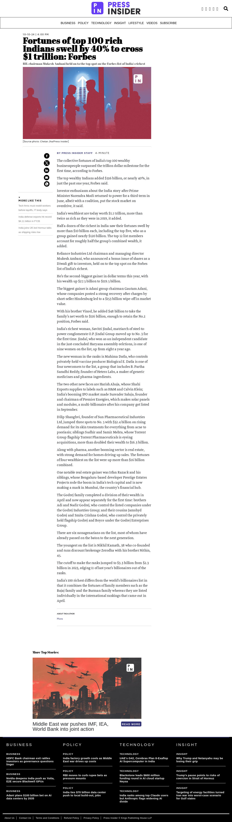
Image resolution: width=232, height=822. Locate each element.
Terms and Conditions (47, 818)
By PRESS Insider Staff (75, 153)
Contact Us (25, 818)
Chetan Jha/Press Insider (54, 141)
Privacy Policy (91, 818)
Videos (151, 23)
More (60, 619)
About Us (9, 818)
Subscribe (168, 23)
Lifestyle (136, 23)
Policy (83, 23)
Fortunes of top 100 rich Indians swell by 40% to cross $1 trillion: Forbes (83, 48)
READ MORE (131, 724)
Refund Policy (71, 818)
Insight (120, 23)
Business (68, 23)
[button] (33, 736)
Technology (101, 23)
